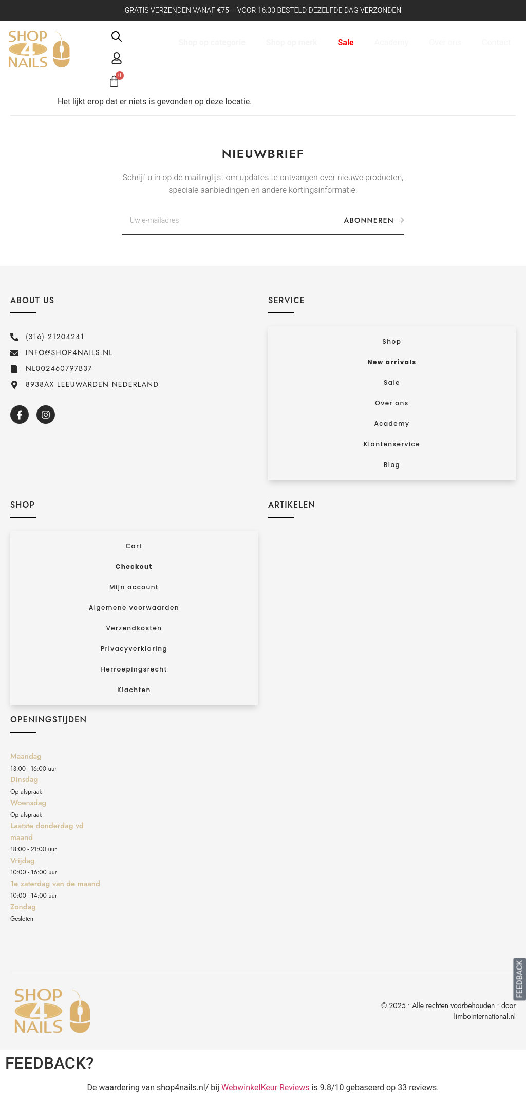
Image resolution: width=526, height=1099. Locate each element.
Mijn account (134, 587)
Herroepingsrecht (134, 669)
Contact (496, 42)
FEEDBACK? (49, 1063)
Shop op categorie (212, 42)
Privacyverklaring (134, 648)
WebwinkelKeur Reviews (265, 1087)
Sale (346, 42)
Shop (392, 341)
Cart (134, 546)
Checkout (134, 566)
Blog (392, 464)
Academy (391, 42)
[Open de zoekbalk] (116, 36)
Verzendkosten (134, 628)
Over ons (445, 42)
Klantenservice (392, 444)
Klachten (134, 689)
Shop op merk (291, 42)
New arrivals (391, 362)
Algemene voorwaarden (134, 607)
